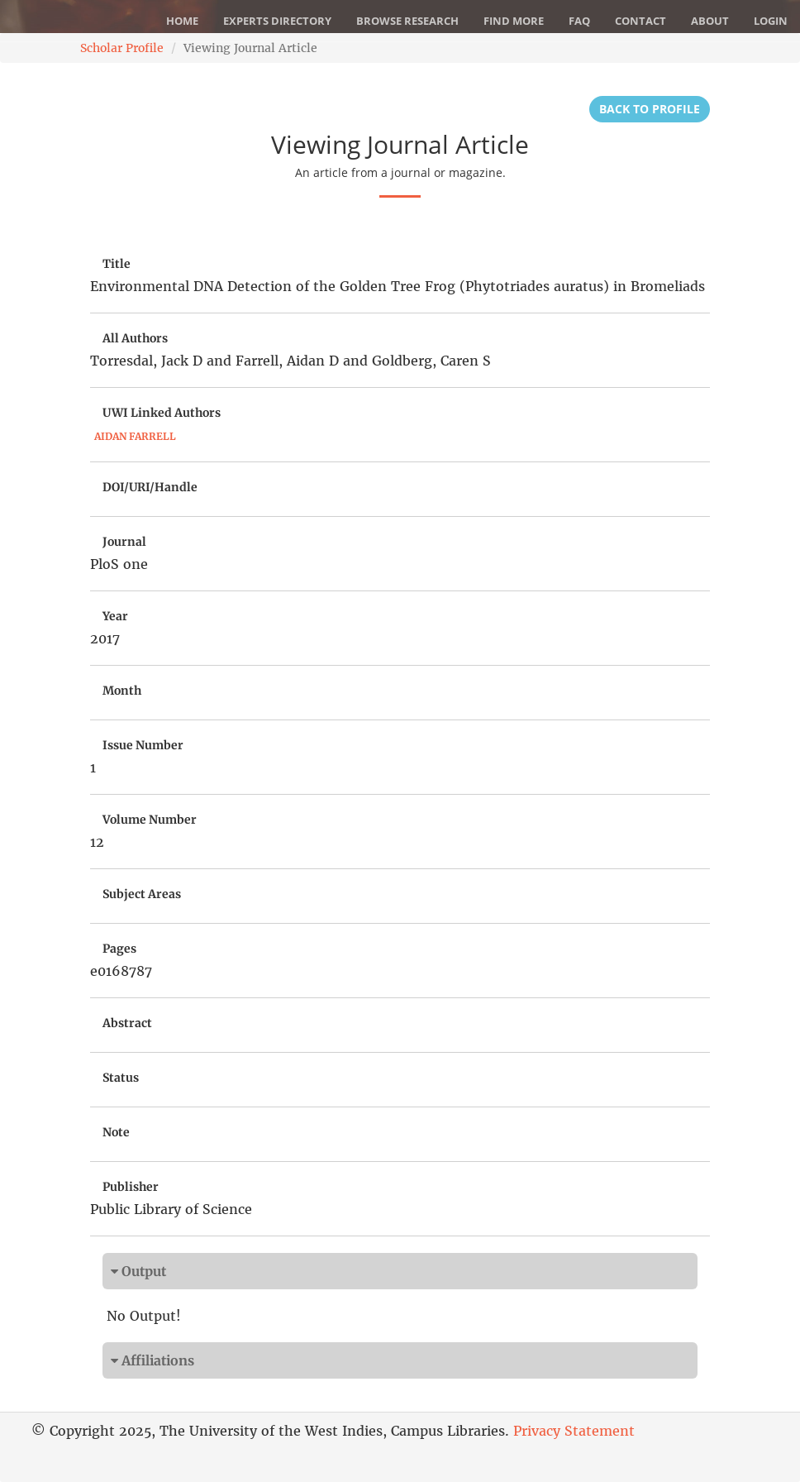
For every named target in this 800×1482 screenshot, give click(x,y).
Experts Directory (277, 20)
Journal (124, 541)
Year (115, 616)
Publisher (130, 1186)
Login (771, 20)
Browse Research (407, 20)
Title (116, 263)
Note (116, 1132)
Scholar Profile (122, 48)
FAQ (579, 20)
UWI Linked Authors (161, 412)
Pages (119, 948)
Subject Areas (141, 894)
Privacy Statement (574, 1430)
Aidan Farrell (135, 436)
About (710, 20)
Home (182, 20)
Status (120, 1077)
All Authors (135, 338)
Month (121, 690)
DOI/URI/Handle (150, 487)
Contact (640, 20)
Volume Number (149, 819)
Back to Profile (649, 109)
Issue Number (142, 745)
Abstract (127, 1023)
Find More (513, 20)
